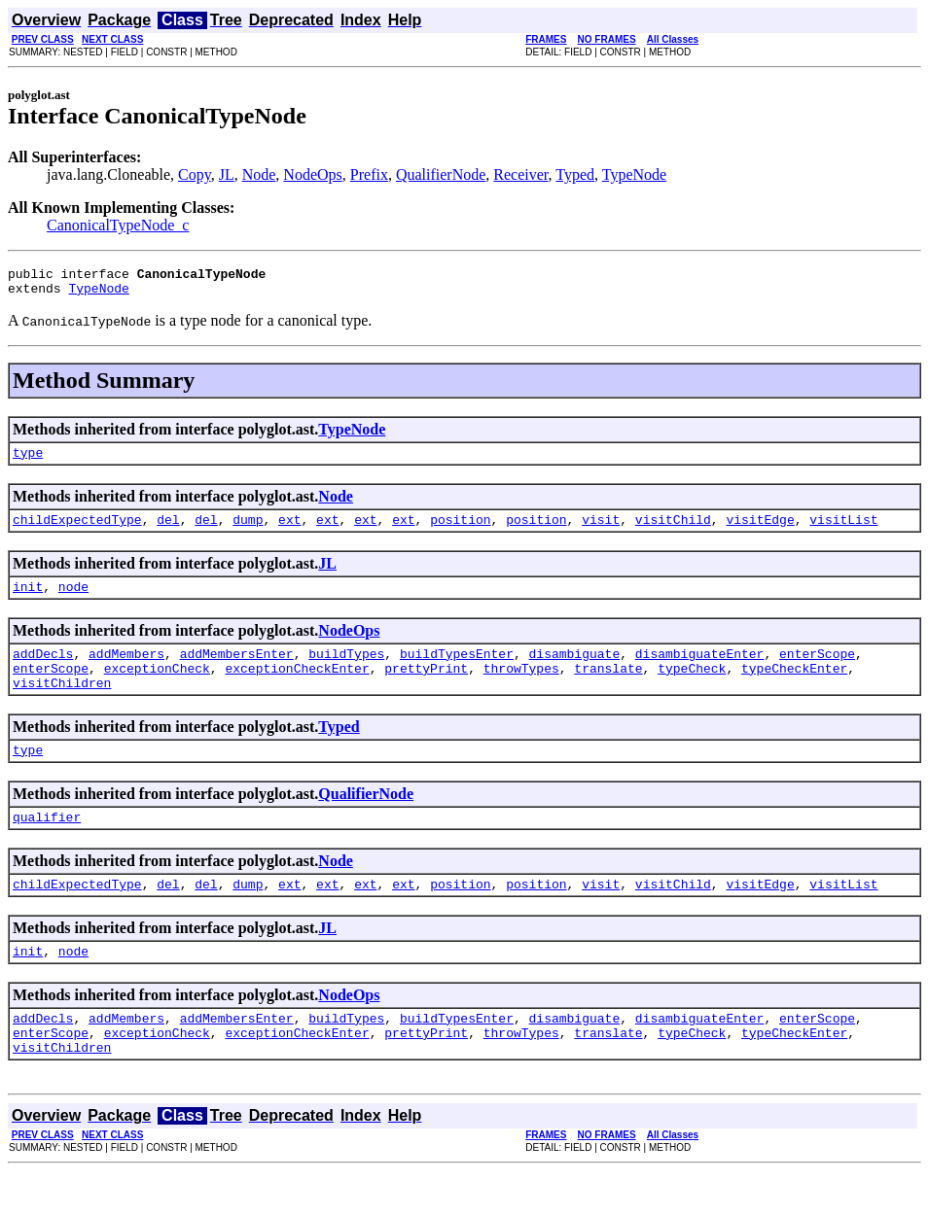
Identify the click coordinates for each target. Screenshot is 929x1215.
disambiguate (575, 670)
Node (259, 174)
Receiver (520, 174)
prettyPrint (426, 688)
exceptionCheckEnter (297, 688)
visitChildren (62, 705)
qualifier (47, 845)
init (28, 600)
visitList (843, 530)
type (28, 460)
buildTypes (346, 670)
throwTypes (521, 688)
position (460, 530)
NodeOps (312, 174)
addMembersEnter (237, 670)
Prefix (369, 174)
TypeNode (634, 174)
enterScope (817, 670)
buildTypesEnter (457, 670)
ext (289, 530)
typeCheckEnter (794, 688)
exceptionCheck (157, 688)
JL (226, 174)
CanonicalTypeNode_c (118, 225)
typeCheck (692, 688)
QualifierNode (440, 174)
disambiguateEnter (700, 670)
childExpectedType (77, 530)
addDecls (43, 670)
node (73, 600)
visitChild (673, 530)
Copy (194, 174)
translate (608, 688)
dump (247, 530)
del (168, 530)
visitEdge (760, 530)
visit (601, 530)
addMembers (126, 670)
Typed (574, 174)
